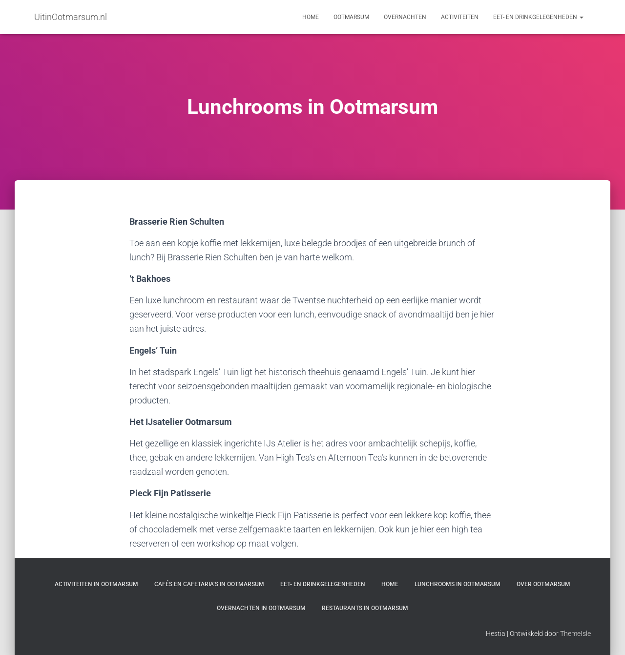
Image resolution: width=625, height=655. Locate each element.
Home (310, 17)
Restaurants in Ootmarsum (365, 608)
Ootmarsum (351, 17)
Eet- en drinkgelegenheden (538, 17)
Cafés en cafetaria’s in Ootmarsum (209, 584)
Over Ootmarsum (543, 584)
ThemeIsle (575, 633)
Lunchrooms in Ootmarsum (457, 584)
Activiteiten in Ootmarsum (96, 584)
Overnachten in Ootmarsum (261, 608)
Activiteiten (460, 17)
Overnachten (405, 17)
